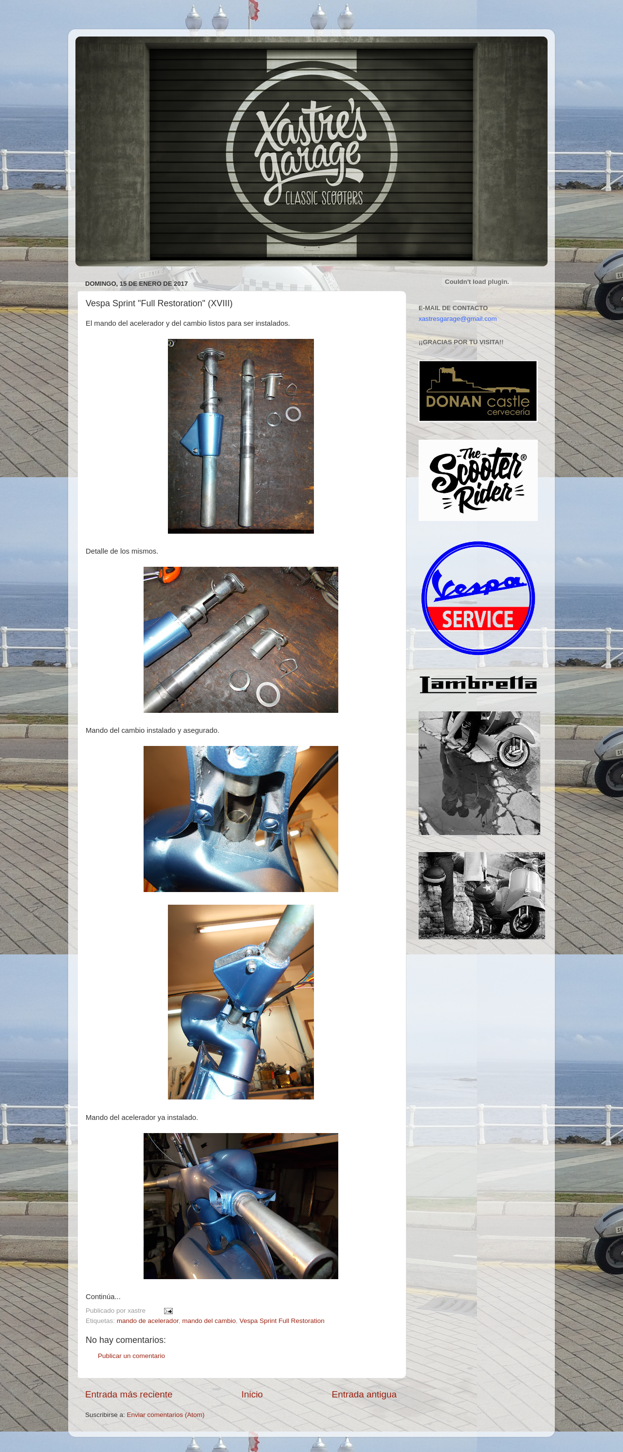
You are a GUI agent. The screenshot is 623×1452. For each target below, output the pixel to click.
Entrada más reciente (129, 1394)
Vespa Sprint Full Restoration (282, 1320)
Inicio (252, 1394)
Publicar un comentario (131, 1355)
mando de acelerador (148, 1320)
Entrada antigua (364, 1394)
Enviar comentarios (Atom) (166, 1414)
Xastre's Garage (104, 49)
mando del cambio (209, 1320)
